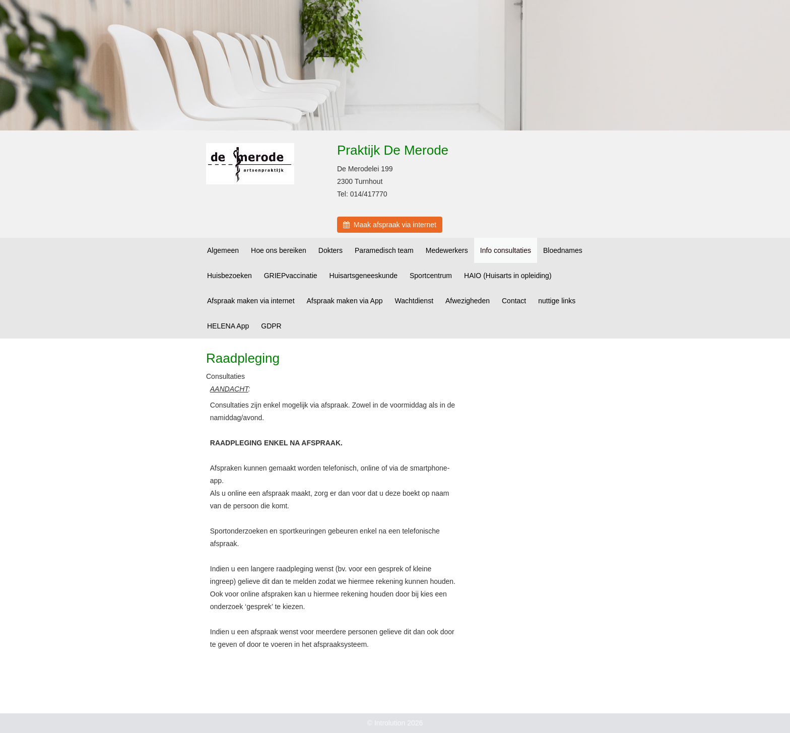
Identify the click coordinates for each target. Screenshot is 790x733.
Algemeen (223, 250)
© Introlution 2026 (395, 723)
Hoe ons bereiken (278, 250)
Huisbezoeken (229, 276)
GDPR (271, 326)
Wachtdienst (414, 301)
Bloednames (562, 250)
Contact (514, 301)
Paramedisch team (384, 250)
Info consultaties (505, 250)
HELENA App (228, 326)
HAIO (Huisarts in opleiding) (508, 276)
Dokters (330, 250)
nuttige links (556, 301)
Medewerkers (447, 250)
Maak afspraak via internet (389, 225)
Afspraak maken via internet (251, 301)
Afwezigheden (467, 301)
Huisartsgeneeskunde (364, 276)
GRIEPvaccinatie (290, 276)
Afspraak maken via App (345, 301)
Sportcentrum (431, 276)
